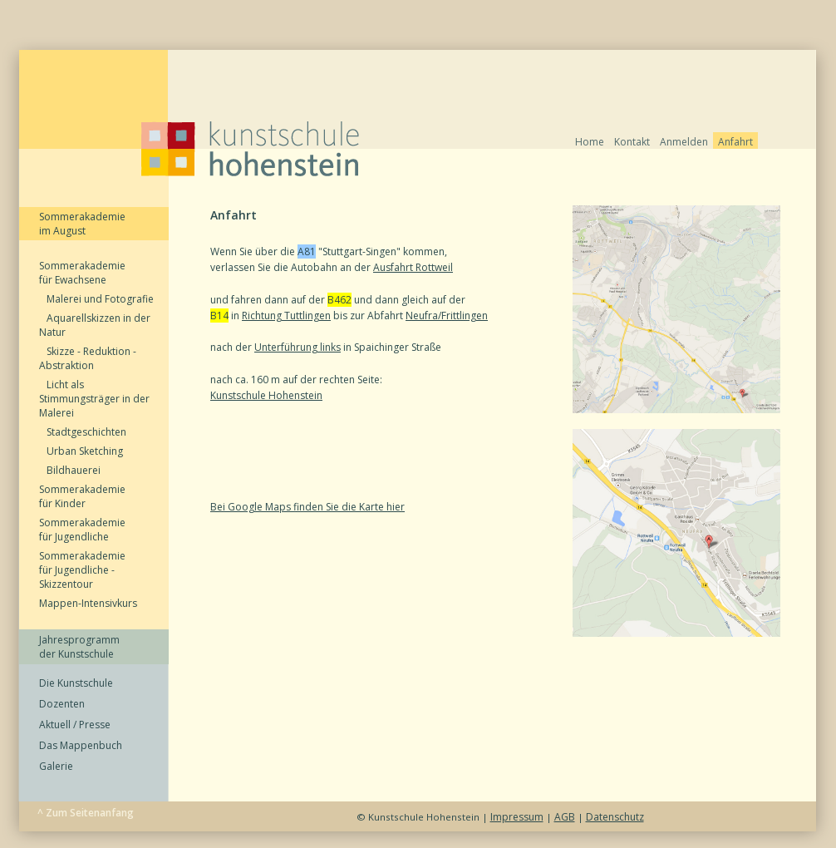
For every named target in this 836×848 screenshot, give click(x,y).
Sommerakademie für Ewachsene (82, 273)
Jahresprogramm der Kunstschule (79, 647)
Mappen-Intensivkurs (88, 603)
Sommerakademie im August (82, 224)
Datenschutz (615, 817)
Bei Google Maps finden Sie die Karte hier (307, 507)
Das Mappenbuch (80, 745)
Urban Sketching (81, 451)
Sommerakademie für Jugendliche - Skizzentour (82, 570)
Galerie (56, 766)
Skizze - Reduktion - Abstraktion (87, 358)
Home (589, 142)
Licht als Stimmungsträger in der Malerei (94, 398)
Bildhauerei (70, 470)
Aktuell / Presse (75, 724)
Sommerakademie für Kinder (82, 496)
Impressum (516, 817)
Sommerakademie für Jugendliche (82, 529)
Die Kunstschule (76, 683)
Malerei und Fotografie (96, 299)
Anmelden (684, 142)
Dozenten (62, 704)
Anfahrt (735, 142)
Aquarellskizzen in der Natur (94, 325)
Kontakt (632, 142)
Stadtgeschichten (82, 432)
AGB (564, 817)
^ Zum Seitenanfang (85, 813)
